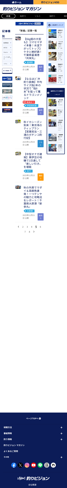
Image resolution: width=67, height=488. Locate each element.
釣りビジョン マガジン (14, 445)
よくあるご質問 (11, 451)
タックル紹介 (7, 58)
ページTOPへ (33, 418)
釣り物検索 (7, 70)
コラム (5, 63)
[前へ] (18, 226)
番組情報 (8, 433)
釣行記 (5, 47)
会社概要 (32, 484)
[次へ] (34, 231)
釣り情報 (8, 439)
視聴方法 (8, 427)
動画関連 (6, 43)
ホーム (17, 2)
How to (6, 52)
